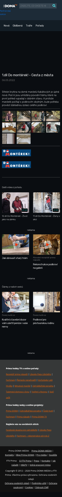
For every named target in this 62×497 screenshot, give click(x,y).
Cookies (29, 487)
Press (36, 460)
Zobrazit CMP (42, 487)
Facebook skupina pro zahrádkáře (21, 430)
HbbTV (24, 464)
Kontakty (9, 454)
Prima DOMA (12, 410)
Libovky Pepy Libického (40, 374)
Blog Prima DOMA (25, 454)
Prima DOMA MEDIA (42, 450)
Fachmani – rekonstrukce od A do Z (33, 435)
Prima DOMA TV (39, 416)
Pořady (40, 25)
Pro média (41, 454)
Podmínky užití (39, 483)
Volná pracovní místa (40, 464)
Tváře (29, 25)
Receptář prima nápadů (17, 374)
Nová (6, 25)
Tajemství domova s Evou (17, 391)
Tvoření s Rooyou (39, 391)
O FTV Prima (25, 460)
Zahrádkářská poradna (43, 386)
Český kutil (48, 410)
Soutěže (53, 454)
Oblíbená (17, 25)
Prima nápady (23, 416)
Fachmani (10, 380)
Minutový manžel (22, 386)
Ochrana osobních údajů (17, 483)
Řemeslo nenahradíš (26, 380)
